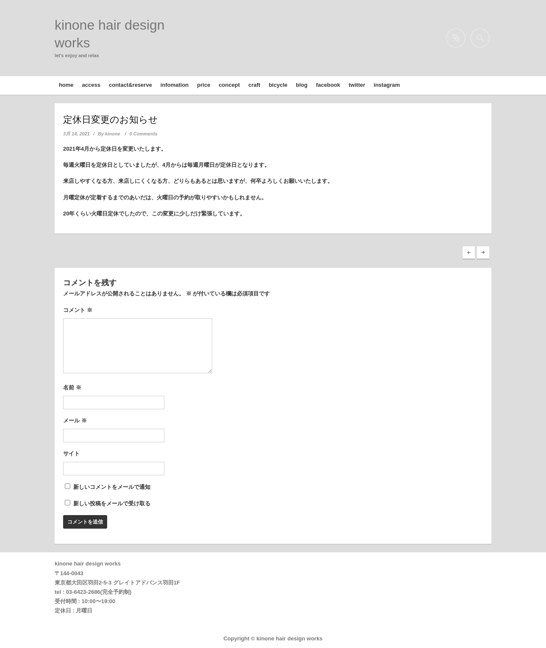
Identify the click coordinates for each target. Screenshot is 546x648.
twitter (357, 85)
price (203, 85)
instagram (387, 85)
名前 (72, 387)
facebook (328, 85)
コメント (77, 310)
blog (302, 85)
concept (229, 85)
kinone (112, 133)
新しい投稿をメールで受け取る (111, 503)
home (66, 85)
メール (75, 420)
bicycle (278, 85)
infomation (174, 85)
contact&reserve (130, 85)
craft (254, 85)
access (91, 85)
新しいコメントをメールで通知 (111, 487)
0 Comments (144, 133)
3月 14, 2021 (76, 133)
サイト (71, 453)
